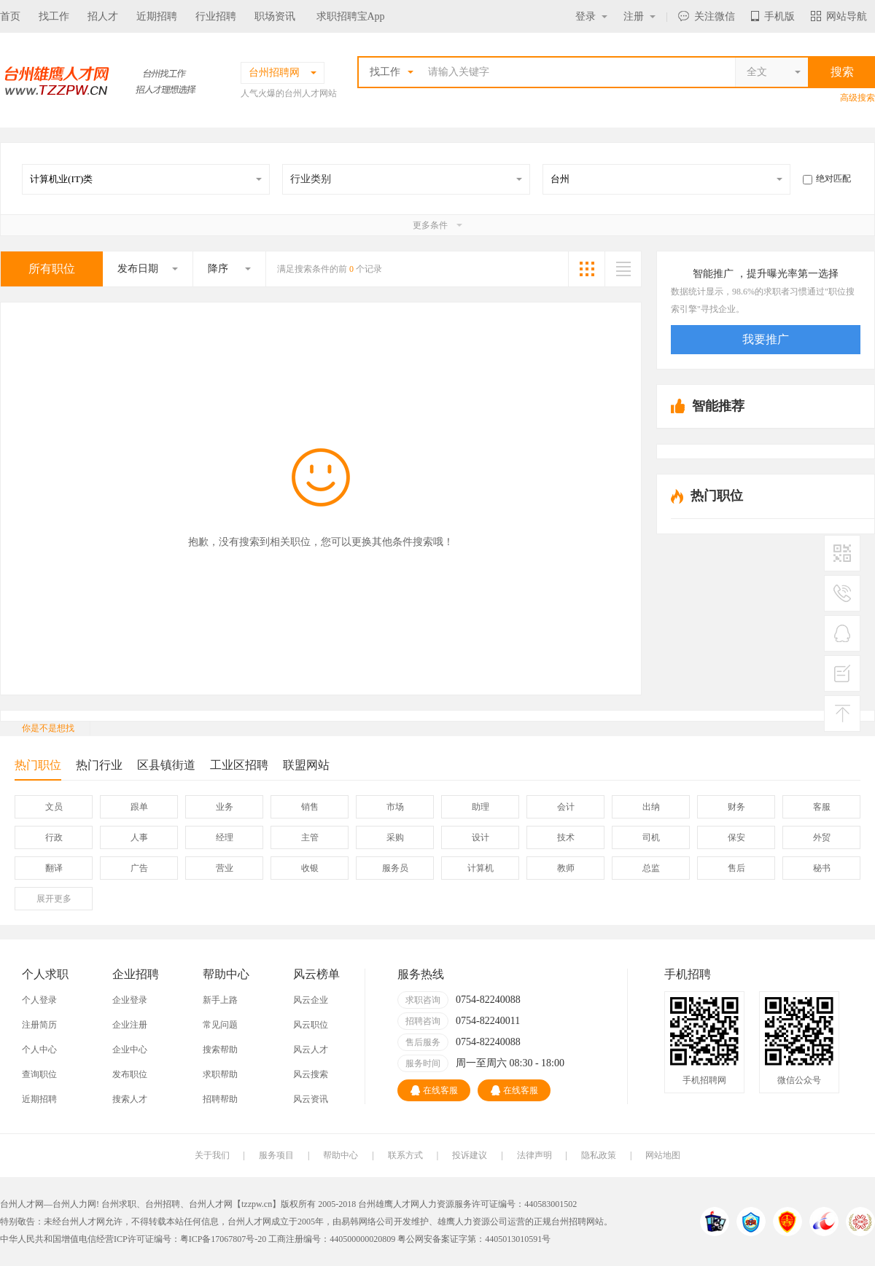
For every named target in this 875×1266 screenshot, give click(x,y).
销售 (310, 807)
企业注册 (129, 1025)
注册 (639, 16)
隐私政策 (598, 1155)
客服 (822, 807)
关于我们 (212, 1155)
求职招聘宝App (350, 16)
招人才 (103, 16)
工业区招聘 (239, 765)
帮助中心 (340, 1155)
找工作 (54, 16)
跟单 (139, 807)
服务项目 (276, 1155)
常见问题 (220, 1025)
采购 (395, 837)
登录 (591, 16)
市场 (395, 807)
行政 (54, 837)
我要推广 (765, 339)
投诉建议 (469, 1155)
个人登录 (39, 1000)
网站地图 (662, 1155)
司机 (651, 837)
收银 (310, 868)
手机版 (773, 16)
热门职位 (38, 769)
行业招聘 (215, 16)
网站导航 (839, 16)
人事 (139, 837)
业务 (224, 807)
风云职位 (310, 1025)
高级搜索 (857, 98)
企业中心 (129, 1049)
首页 (10, 16)
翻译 (54, 868)
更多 (53, 899)
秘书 (822, 868)
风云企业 (310, 1000)
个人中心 (39, 1049)
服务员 (395, 868)
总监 (651, 868)
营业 (224, 868)
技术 (566, 837)
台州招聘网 (573, 1221)
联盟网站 (306, 765)
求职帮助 (220, 1074)
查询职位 (39, 1074)
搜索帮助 (220, 1049)
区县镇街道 (166, 765)
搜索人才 (129, 1099)
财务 (736, 807)
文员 (54, 807)
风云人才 (310, 1049)
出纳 (651, 807)
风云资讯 (310, 1099)
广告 (139, 868)
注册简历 (39, 1025)
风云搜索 (310, 1074)
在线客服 (434, 1090)
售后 (736, 868)
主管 (310, 837)
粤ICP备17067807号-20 (223, 1239)
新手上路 (220, 1000)
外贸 (822, 837)
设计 (480, 837)
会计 (566, 807)
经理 (224, 837)
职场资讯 (274, 16)
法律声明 (534, 1155)
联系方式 (405, 1155)
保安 (736, 837)
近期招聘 (156, 16)
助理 (480, 807)
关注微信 (706, 16)
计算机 (480, 868)
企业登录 (129, 1000)
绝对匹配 (827, 178)
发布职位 (129, 1074)
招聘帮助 (220, 1099)
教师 (566, 868)
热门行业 (99, 765)
